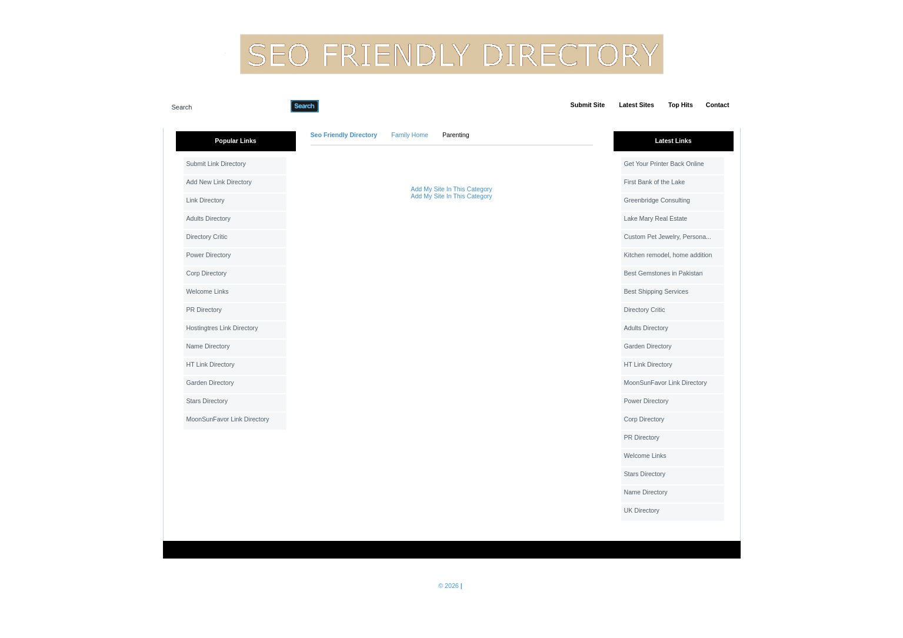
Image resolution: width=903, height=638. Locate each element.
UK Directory (641, 510)
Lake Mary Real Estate (656, 218)
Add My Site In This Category (451, 188)
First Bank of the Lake (654, 181)
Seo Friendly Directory (344, 134)
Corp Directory (206, 273)
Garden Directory (210, 382)
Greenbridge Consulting (657, 200)
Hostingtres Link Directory (222, 327)
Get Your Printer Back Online (664, 163)
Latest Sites (636, 104)
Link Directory (205, 200)
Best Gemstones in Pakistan (663, 273)
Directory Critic (207, 236)
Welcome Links (207, 291)
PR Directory (204, 309)
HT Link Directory (210, 364)
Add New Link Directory (219, 181)
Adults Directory (208, 218)
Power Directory (208, 254)
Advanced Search (349, 106)
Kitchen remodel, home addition (668, 254)
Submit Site (588, 104)
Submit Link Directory (216, 163)
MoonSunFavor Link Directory (227, 419)
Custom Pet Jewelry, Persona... (667, 236)
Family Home (409, 134)
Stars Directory (207, 400)
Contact (717, 104)
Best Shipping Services (656, 291)
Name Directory (208, 346)
